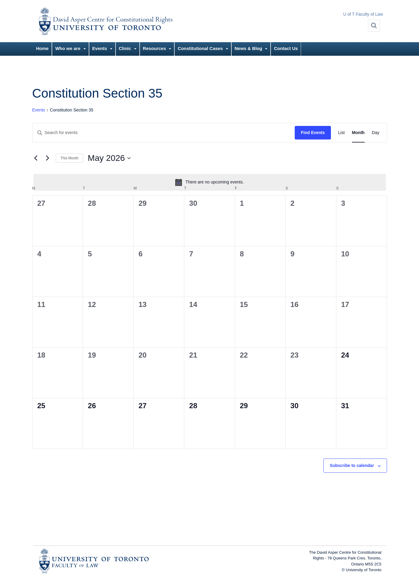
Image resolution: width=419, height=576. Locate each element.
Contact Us (286, 48)
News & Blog (248, 48)
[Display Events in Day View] (375, 132)
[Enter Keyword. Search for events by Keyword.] (164, 132)
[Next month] (47, 158)
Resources (154, 48)
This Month (69, 158)
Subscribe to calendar (352, 465)
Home (42, 48)
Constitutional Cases (200, 48)
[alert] (209, 182)
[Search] (374, 25)
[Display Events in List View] (341, 132)
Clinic (125, 48)
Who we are (67, 48)
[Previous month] (36, 158)
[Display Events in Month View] (358, 132)
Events (99, 48)
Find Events (313, 132)
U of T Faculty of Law (363, 14)
